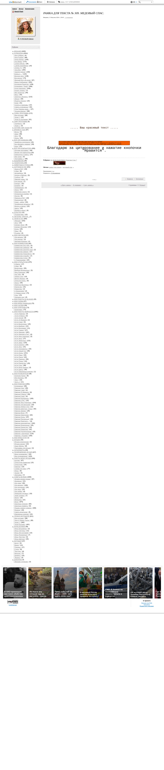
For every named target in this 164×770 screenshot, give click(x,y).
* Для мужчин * (19, 239)
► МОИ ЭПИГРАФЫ (19, 307)
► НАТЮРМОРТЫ (18, 450)
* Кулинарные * (19, 386)
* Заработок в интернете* (22, 142)
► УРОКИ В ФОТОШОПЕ (21, 516)
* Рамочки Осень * (20, 417)
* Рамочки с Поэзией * (21, 436)
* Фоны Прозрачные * (21, 535)
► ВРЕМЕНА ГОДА (18, 130)
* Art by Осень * (19, 353)
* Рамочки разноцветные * (22, 423)
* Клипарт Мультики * (21, 227)
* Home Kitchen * (19, 59)
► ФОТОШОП (17, 541)
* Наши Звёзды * (19, 446)
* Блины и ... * (18, 74)
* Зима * (16, 134)
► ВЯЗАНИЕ (16, 51)
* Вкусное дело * (19, 76)
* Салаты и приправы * (21, 105)
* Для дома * (18, 483)
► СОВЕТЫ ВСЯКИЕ (19, 477)
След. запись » (89, 185)
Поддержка (132, 2)
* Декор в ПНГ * (19, 169)
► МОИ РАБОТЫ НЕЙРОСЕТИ (23, 312)
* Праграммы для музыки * (23, 448)
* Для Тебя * (18, 274)
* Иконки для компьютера (22, 152)
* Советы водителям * (21, 512)
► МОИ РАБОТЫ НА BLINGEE (22, 299)
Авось (62, 2)
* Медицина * (18, 500)
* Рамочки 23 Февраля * (22, 392)
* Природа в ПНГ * (20, 198)
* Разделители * (19, 200)
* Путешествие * (19, 214)
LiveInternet (15, 2)
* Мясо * (16, 95)
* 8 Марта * (17, 264)
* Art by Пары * (18, 355)
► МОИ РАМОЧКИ (18, 384)
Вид (135, 2)
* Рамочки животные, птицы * (23, 409)
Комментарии (29, 9)
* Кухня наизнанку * (20, 88)
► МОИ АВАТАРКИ (19, 235)
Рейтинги (52, 2)
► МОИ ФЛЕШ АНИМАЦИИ (21, 303)
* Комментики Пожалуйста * (23, 254)
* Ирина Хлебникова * (21, 82)
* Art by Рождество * (20, 363)
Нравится (130, 179)
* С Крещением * (19, 291)
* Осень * (17, 138)
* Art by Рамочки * (20, 314)
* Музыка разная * (20, 444)
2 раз (53, 171)
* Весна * (17, 132)
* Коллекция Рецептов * (21, 84)
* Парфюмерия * (19, 188)
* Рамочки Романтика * (21, 429)
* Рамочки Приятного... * (22, 421)
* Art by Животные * (20, 340)
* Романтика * (18, 289)
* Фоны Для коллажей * (21, 533)
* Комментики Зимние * (21, 252)
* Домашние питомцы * (21, 493)
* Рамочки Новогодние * (22, 415)
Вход (40, 2)
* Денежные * (18, 481)
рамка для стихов (55, 167)
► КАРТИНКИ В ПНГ (19, 167)
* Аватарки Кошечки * (21, 241)
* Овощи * (17, 99)
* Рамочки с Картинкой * (22, 433)
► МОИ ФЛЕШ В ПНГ (19, 438)
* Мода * (16, 502)
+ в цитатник (68, 17)
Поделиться (139, 179)
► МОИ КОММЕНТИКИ (20, 243)
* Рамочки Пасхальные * (22, 419)
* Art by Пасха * (19, 357)
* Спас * (16, 295)
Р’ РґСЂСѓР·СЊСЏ (26, 39)
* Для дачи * (18, 489)
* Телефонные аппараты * (22, 204)
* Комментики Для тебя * (22, 245)
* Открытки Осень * (20, 281)
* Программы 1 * (19, 159)
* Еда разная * (18, 181)
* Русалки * (17, 233)
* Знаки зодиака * (19, 495)
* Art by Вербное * (20, 326)
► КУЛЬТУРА (16, 212)
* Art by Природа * (20, 359)
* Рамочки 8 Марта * (20, 394)
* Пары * (16, 231)
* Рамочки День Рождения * (23, 402)
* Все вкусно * (18, 78)
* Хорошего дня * (19, 297)
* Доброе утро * (19, 276)
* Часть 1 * (17, 382)
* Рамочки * (17, 467)
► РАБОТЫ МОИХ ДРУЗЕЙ (21, 458)
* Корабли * (17, 185)
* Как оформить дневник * (22, 144)
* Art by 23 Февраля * (21, 320)
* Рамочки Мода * (19, 413)
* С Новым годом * (20, 293)
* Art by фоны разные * (21, 367)
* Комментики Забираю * (22, 247)
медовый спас (67, 167)
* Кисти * (16, 543)
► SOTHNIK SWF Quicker (21, 128)
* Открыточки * (18, 464)
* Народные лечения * (21, 504)
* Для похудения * (20, 487)
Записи (14, 9)
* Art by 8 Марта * (20, 316)
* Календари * (18, 309)
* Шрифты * (17, 555)
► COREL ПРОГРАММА (20, 113)
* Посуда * (17, 196)
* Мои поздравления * (21, 456)
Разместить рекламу (147, 606)
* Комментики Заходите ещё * (24, 250)
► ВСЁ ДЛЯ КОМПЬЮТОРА (21, 148)
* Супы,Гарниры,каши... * (22, 109)
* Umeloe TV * (18, 68)
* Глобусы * (17, 177)
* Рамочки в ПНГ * (20, 400)
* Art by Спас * (18, 365)
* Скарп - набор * (19, 202)
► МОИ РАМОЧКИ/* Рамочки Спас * (63, 160)
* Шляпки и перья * (20, 210)
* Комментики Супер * (21, 258)
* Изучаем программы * (21, 150)
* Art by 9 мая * (18, 322)
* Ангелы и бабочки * (21, 175)
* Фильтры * (17, 553)
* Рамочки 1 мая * (19, 390)
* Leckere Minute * (19, 64)
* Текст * (16, 380)
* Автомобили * (19, 173)
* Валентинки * (19, 268)
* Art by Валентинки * (21, 324)
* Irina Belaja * (18, 61)
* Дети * (16, 223)
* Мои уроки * (18, 157)
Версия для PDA (146, 603)
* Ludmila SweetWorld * (21, 66)
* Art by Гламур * (19, 330)
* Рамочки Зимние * (20, 411)
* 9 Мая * (17, 171)
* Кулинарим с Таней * (21, 86)
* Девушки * (17, 221)
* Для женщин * (19, 237)
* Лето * (16, 136)
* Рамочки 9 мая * (19, 396)
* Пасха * (17, 190)
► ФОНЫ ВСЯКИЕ (18, 526)
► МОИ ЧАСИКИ (18, 305)
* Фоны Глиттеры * (20, 531)
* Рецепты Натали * (20, 101)
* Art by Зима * (18, 343)
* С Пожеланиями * (20, 260)
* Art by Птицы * (19, 361)
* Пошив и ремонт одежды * (23, 508)
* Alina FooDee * (19, 57)
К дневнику (77, 185)
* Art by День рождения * (22, 336)
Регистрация (32, 2)
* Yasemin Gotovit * (20, 72)
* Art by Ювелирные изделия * (24, 371)
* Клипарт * (17, 183)
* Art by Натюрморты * (21, 349)
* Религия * (17, 510)
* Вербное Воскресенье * (22, 270)
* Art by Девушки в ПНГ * (22, 334)
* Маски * (17, 545)
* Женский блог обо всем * (22, 80)
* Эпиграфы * (18, 475)
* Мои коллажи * (19, 115)
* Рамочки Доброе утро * (22, 407)
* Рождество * (18, 287)
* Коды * (16, 146)
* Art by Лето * (18, 347)
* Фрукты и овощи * (20, 206)
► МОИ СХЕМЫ (18, 301)
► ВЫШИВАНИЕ (18, 161)
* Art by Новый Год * (20, 351)
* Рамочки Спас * (19, 388)
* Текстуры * (18, 551)
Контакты (147, 604)
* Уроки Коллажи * (20, 524)
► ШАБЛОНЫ (17, 560)
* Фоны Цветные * (20, 539)
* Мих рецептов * (19, 92)
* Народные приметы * (21, 506)
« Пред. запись (66, 185)
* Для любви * (18, 491)
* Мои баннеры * (19, 378)
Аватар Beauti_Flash (25, 26)
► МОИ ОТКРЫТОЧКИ (20, 262)
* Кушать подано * (20, 90)
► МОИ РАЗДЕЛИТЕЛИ (20, 374)
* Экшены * (17, 557)
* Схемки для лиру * (20, 469)
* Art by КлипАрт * (20, 345)
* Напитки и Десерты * (21, 97)
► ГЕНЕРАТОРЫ (18, 163)
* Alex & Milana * (19, 55)
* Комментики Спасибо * (22, 256)
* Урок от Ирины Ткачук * (22, 520)
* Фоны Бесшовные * (21, 529)
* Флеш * (16, 471)
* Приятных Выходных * (22, 285)
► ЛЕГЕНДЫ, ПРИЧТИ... (21, 216)
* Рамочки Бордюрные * (22, 398)
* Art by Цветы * (19, 369)
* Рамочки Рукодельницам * (23, 431)
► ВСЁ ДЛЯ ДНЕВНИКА (20, 140)
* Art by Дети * (18, 338)
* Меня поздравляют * (21, 454)
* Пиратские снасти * (21, 192)
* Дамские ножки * (20, 179)
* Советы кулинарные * (21, 107)
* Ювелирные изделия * (22, 514)
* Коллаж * (17, 460)
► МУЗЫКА (16, 440)
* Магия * (17, 498)
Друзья (21, 9)
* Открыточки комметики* (22, 462)
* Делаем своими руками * (22, 479)
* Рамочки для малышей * (22, 405)
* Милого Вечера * (20, 278)
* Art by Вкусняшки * (20, 328)
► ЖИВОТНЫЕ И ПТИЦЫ (21, 165)
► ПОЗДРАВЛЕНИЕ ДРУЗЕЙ (22, 452)
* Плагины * (17, 547)
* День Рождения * (20, 272)
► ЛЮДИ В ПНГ (17, 219)
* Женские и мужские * (21, 562)
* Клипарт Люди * (19, 225)
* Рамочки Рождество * (21, 427)
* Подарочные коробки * (22, 194)
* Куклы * (17, 229)
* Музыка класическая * (21, 442)
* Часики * (17, 473)
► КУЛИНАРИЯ (17, 53)
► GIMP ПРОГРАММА (19, 121)
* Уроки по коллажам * (21, 119)
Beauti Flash (13, 12)
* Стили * (17, 549)
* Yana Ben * (18, 70)
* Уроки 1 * (17, 117)
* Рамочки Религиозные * (22, 425)
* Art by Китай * (19, 318)
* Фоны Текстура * (20, 537)
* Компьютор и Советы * (22, 154)
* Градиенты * (18, 123)
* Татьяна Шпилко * (20, 111)
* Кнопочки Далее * (20, 376)
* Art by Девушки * (20, 332)
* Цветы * (17, 208)
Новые (142, 185)
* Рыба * (16, 103)
